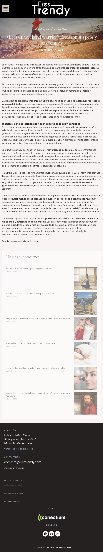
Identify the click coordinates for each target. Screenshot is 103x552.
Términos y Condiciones (18, 449)
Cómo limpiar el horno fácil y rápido (13, 493)
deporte (40, 28)
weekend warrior (57, 28)
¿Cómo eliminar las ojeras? (11, 501)
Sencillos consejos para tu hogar (13, 485)
